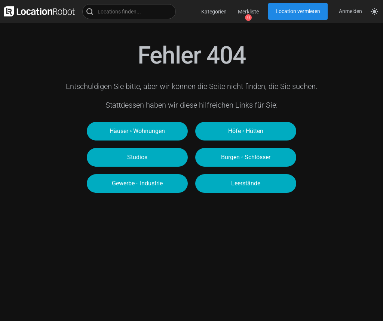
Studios (137, 157)
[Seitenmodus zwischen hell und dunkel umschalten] (374, 11)
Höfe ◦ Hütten (246, 131)
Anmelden (350, 11)
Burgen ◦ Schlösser (246, 157)
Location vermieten (298, 11)
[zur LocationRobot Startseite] (37, 11)
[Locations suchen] (129, 11)
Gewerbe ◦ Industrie (137, 183)
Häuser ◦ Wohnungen (137, 131)
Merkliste (248, 12)
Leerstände (245, 183)
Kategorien (214, 12)
